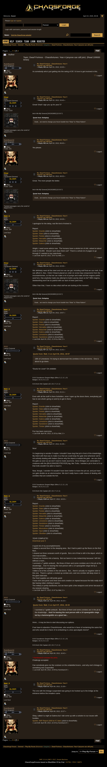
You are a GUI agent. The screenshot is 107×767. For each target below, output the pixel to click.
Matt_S (7, 216)
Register (41, 42)
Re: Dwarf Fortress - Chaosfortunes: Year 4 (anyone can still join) (52, 64)
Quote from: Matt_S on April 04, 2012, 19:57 (51, 354)
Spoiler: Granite (38, 231)
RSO (6, 347)
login (12, 21)
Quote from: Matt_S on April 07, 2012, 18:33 (51, 605)
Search (19, 42)
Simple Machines (62, 759)
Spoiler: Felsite (38, 236)
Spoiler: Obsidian (39, 533)
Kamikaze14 (9, 64)
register (18, 21)
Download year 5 (39, 541)
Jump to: (74, 751)
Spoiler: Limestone (39, 334)
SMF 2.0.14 (43, 759)
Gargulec (46, 45)
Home (5, 42)
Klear (6, 97)
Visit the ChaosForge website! (21, 35)
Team (26, 42)
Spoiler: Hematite (39, 238)
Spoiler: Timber (38, 426)
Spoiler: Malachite (39, 241)
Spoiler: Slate (37, 233)
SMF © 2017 (52, 759)
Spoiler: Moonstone (40, 528)
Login (33, 42)
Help (12, 42)
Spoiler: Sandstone (40, 337)
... (11, 51)
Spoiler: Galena (38, 243)
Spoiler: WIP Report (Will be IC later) (46, 721)
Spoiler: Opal (37, 531)
